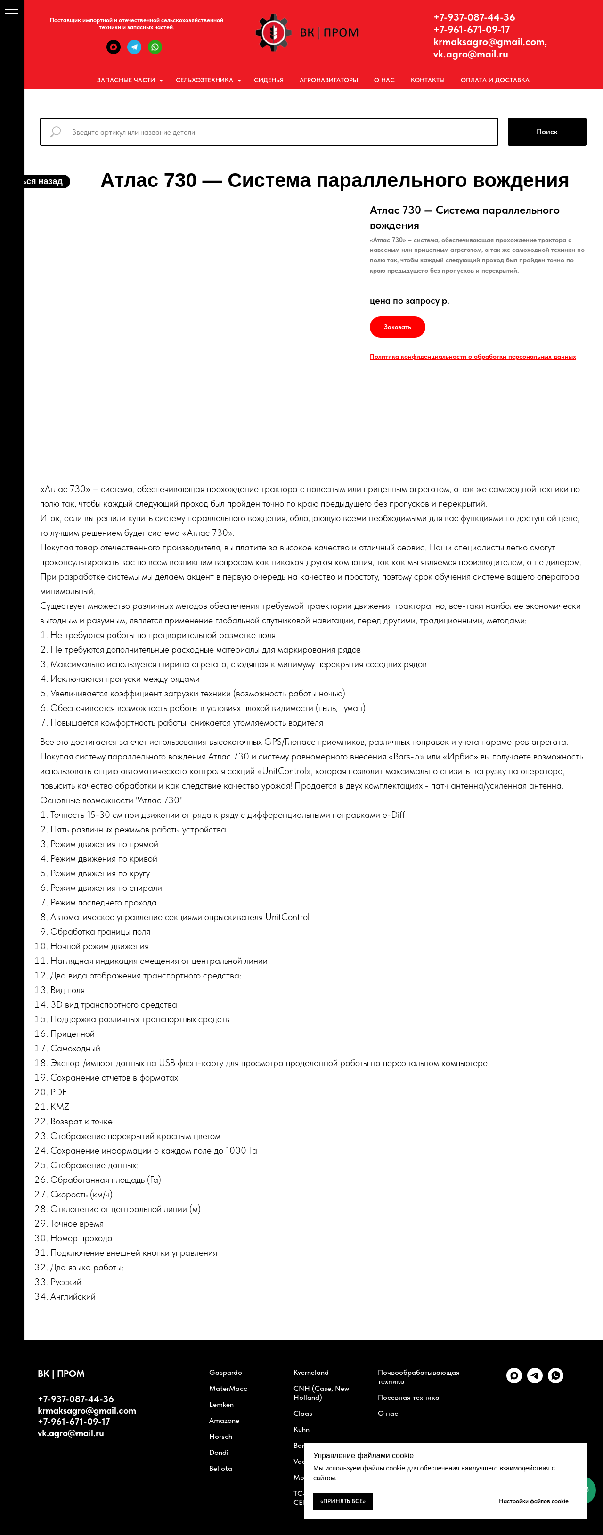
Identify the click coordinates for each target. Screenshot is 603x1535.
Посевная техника (409, 1397)
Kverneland (311, 1372)
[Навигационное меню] (11, 14)
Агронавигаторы (329, 80)
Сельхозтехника (205, 80)
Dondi (218, 1452)
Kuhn (301, 1429)
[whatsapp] (555, 1381)
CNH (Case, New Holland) (321, 1393)
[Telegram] (134, 52)
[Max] (113, 52)
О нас (384, 80)
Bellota (220, 1468)
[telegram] (535, 1381)
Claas (302, 1413)
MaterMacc (228, 1388)
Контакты (428, 80)
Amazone (224, 1420)
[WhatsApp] (155, 52)
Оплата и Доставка (495, 80)
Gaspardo (225, 1372)
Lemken (221, 1404)
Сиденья (269, 80)
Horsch (220, 1436)
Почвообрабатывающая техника (419, 1377)
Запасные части (127, 80)
